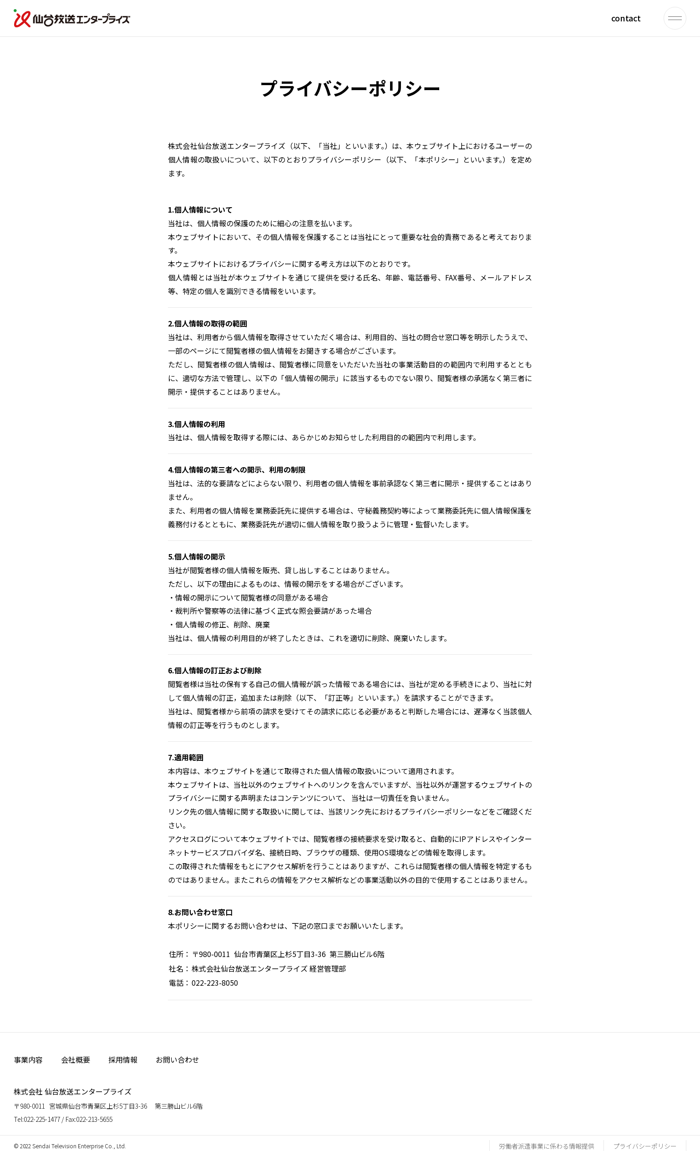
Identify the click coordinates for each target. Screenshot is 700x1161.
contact (626, 18)
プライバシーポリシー (645, 1146)
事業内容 (28, 1059)
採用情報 (122, 1059)
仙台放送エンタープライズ (72, 18)
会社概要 (75, 1059)
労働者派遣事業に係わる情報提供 (546, 1146)
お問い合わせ (177, 1059)
